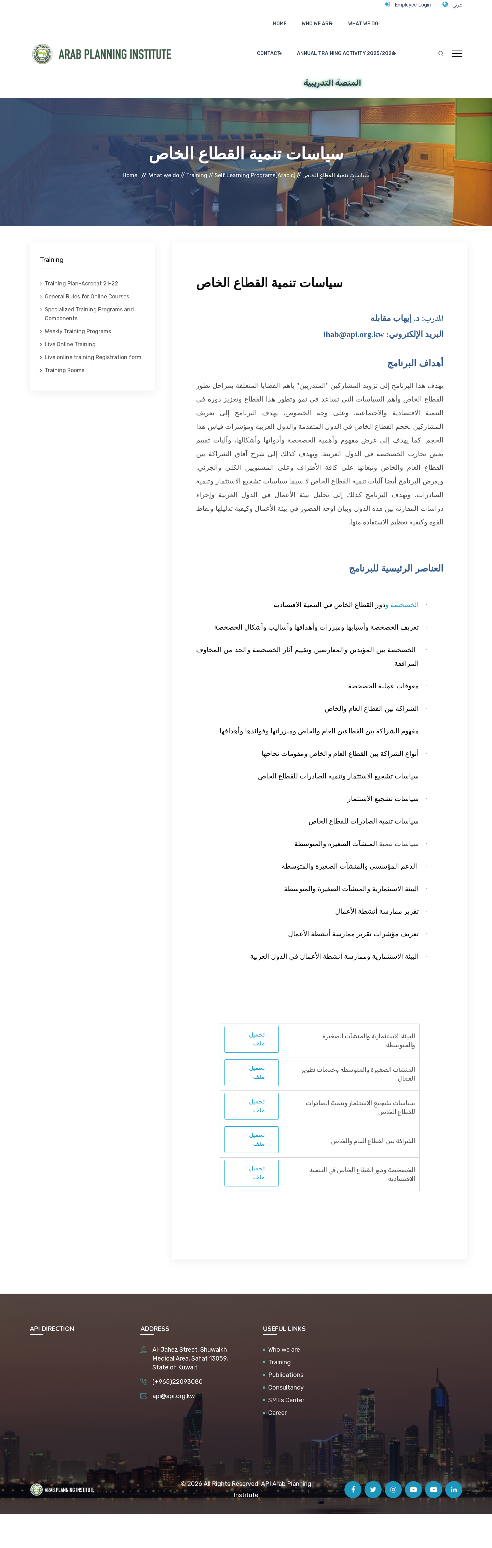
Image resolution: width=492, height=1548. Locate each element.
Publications (285, 1408)
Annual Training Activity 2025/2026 (323, 70)
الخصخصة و (402, 638)
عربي (456, 4)
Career (277, 1446)
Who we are (295, 29)
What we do (338, 29)
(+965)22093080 (177, 1415)
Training (279, 1396)
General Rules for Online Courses (87, 330)
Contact (378, 29)
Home (265, 29)
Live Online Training (70, 378)
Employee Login (406, 4)
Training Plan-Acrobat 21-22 (81, 317)
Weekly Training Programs (78, 365)
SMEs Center (286, 1434)
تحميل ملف (257, 1073)
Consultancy (286, 1421)
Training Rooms (64, 404)
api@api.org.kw (173, 1430)
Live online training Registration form (93, 391)
